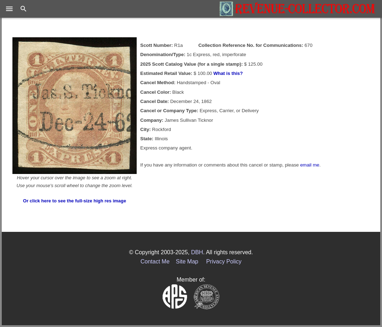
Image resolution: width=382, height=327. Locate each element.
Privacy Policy (224, 261)
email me (309, 165)
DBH (197, 252)
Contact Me (155, 261)
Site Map (187, 261)
